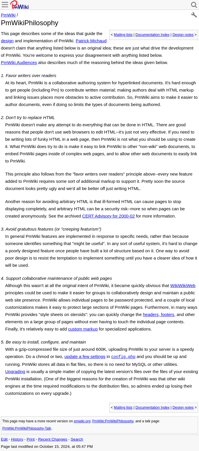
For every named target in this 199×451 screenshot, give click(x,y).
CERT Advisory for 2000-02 (108, 215)
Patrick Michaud (91, 40)
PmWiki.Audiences (19, 62)
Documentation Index (152, 35)
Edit (4, 439)
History (17, 439)
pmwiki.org (82, 421)
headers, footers (158, 314)
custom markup (83, 328)
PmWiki (8, 14)
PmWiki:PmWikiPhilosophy (112, 421)
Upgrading (15, 371)
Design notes (183, 35)
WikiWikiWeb (182, 285)
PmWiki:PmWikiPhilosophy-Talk (26, 428)
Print (31, 439)
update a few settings (84, 356)
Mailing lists (123, 35)
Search (77, 439)
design (7, 40)
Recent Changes (52, 439)
